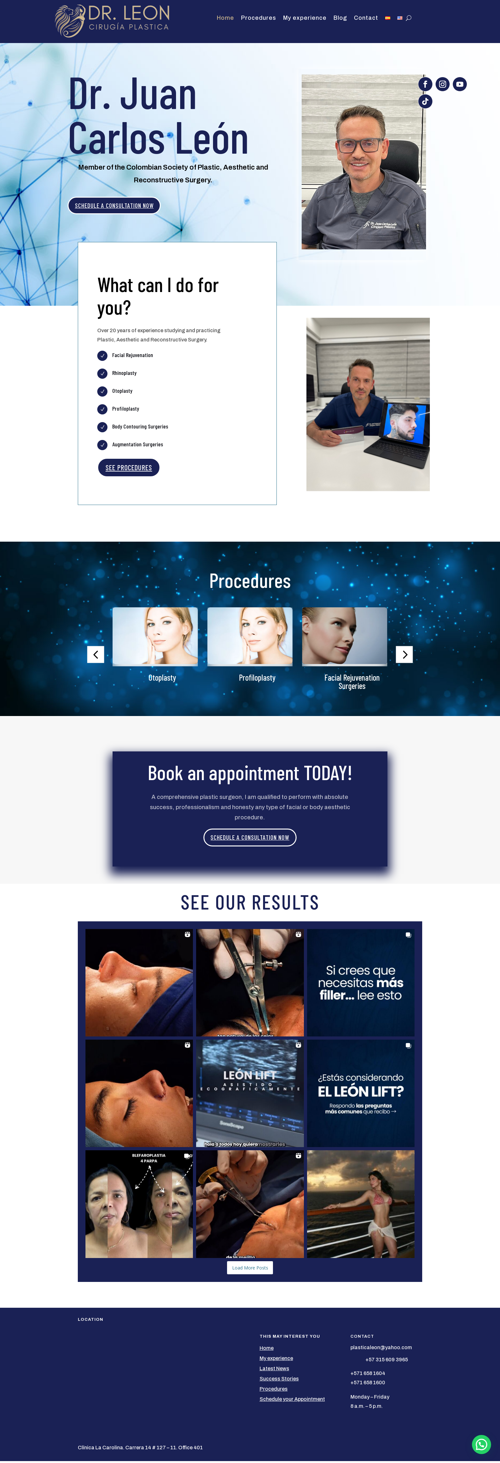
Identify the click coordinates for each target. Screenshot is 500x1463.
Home (225, 18)
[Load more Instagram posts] (250, 1269)
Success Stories (279, 1380)
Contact (366, 18)
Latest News (274, 1370)
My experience (305, 18)
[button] (95, 656)
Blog (340, 18)
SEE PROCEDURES (129, 469)
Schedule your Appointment (292, 1400)
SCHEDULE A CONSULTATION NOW (120, 206)
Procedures (258, 18)
